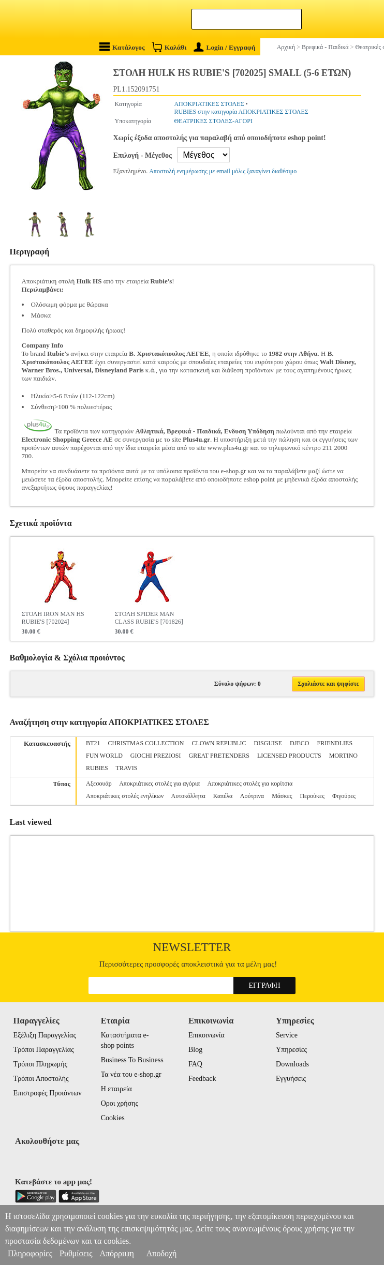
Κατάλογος (122, 47)
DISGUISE (268, 743)
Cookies (113, 1118)
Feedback (202, 1078)
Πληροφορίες (30, 1253)
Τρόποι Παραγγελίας (43, 1049)
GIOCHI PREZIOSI (155, 755)
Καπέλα (223, 796)
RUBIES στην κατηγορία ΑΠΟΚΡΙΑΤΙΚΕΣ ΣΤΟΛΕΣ (241, 111)
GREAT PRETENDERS (219, 755)
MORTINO (343, 755)
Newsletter (192, 947)
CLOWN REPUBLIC (218, 743)
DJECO (299, 743)
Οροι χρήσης (119, 1103)
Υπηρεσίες (291, 1049)
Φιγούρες (344, 796)
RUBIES (97, 768)
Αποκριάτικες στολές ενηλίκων (125, 796)
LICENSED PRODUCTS (289, 755)
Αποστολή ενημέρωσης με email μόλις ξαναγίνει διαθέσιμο (223, 171)
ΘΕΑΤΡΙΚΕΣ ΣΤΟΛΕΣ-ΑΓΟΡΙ (213, 121)
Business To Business (132, 1060)
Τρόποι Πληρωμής (40, 1064)
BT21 (93, 743)
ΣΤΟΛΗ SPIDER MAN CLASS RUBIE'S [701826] (149, 617)
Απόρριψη (116, 1253)
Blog (195, 1049)
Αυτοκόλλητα (188, 796)
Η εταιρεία (116, 1089)
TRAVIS (127, 768)
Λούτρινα (252, 796)
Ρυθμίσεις (76, 1253)
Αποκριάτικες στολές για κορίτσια (250, 783)
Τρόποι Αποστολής (41, 1078)
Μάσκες (282, 796)
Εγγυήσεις (291, 1078)
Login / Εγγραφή (225, 47)
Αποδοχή (161, 1253)
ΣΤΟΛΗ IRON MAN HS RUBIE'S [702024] (53, 617)
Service (287, 1035)
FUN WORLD (104, 755)
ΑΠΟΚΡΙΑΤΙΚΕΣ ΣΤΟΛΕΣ (209, 104)
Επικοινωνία (206, 1035)
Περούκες (312, 796)
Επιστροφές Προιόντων (47, 1093)
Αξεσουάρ (99, 783)
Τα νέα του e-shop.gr (131, 1074)
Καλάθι (169, 47)
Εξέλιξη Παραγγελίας (44, 1035)
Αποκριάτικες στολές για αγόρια (159, 783)
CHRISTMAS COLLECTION (146, 743)
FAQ (195, 1064)
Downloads (292, 1064)
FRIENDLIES (334, 743)
